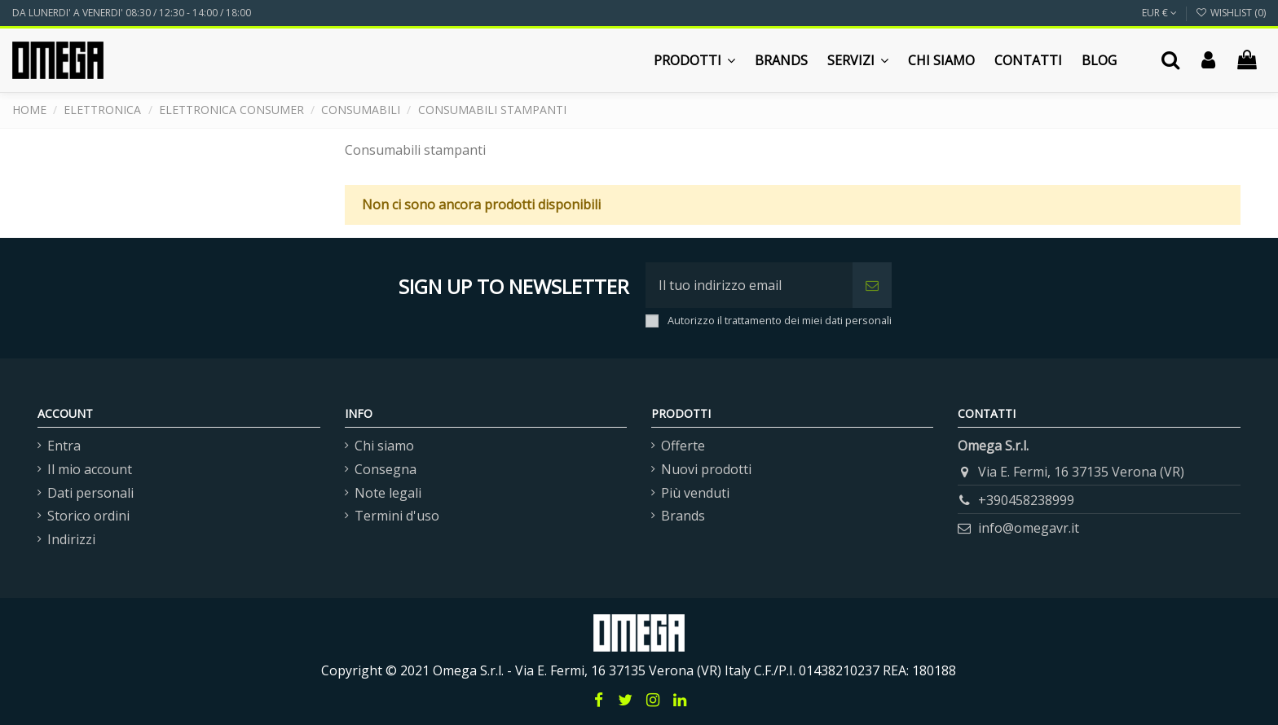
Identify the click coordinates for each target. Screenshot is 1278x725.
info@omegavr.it (1028, 528)
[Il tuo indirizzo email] (749, 285)
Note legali (388, 493)
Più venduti (695, 493)
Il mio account (89, 469)
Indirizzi (71, 539)
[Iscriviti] (872, 285)
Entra (64, 446)
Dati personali (90, 493)
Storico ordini (88, 516)
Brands (683, 516)
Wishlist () (1231, 13)
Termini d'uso (397, 516)
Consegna (385, 469)
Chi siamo (384, 446)
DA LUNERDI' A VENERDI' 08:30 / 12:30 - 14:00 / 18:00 (131, 13)
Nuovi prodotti (706, 469)
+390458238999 (1026, 500)
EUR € (1159, 13)
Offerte (683, 446)
